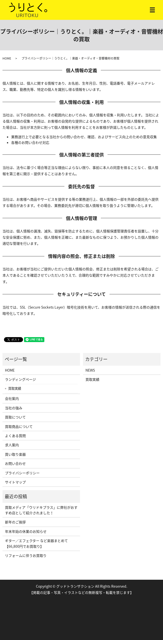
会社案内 (12, 398)
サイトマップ (15, 482)
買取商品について (19, 426)
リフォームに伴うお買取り (26, 555)
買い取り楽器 (15, 454)
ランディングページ (20, 379)
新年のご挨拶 (15, 521)
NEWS (90, 370)
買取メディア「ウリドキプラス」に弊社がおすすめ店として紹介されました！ (41, 510)
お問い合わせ (15, 463)
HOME (6, 58)
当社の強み (13, 407)
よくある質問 (15, 435)
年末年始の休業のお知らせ (26, 531)
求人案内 (12, 444)
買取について (15, 417)
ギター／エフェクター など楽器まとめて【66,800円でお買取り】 (36, 543)
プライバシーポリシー (22, 472)
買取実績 (14, 388)
